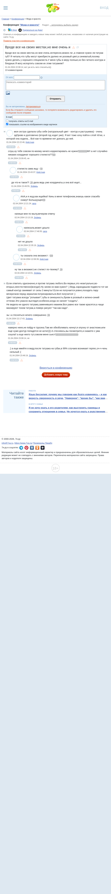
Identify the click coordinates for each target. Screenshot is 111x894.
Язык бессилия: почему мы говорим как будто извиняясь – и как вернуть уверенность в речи (68, 396)
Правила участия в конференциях (19, 41)
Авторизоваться (33, 106)
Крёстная (30, 142)
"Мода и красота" (29, 25)
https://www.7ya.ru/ (23, 443)
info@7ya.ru (7, 443)
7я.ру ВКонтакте (32, 448)
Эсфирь (34, 186)
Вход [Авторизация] (104, 7)
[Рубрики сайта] (6, 8)
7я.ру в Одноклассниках (37, 448)
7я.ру (43, 448)
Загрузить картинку (8, 93)
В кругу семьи (36, 404)
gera (34, 203)
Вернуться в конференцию (56, 367)
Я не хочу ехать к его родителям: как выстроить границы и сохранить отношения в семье (64, 409)
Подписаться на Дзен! (33, 30)
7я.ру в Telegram (21, 448)
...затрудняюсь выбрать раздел (64, 25)
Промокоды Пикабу (42, 443)
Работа (32, 391)
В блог (14, 30)
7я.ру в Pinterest (26, 448)
